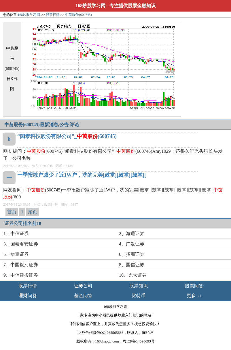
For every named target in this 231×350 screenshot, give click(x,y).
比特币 (138, 295)
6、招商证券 (131, 254)
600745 (12, 68)
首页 (11, 211)
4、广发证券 (131, 243)
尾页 (32, 211)
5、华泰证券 (16, 254)
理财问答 (27, 295)
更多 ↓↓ (194, 295)
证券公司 (83, 285)
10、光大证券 (133, 275)
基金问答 (83, 295)
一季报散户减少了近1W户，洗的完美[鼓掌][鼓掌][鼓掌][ (81, 175)
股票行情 (53, 15)
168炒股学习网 (90, 5)
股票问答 (194, 285)
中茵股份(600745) (78, 15)
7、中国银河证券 (20, 264)
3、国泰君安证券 (20, 243)
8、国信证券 (131, 264)
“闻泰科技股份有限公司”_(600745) (67, 136)
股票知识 (138, 285)
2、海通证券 (131, 233)
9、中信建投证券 (20, 275)
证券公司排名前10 (22, 223)
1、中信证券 (16, 233)
